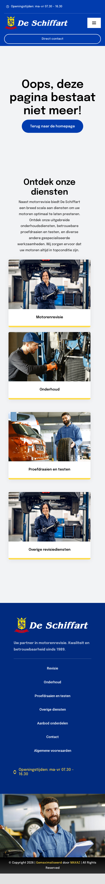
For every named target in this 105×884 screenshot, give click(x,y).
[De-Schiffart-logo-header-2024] (36, 17)
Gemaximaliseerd (49, 862)
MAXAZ (75, 862)
